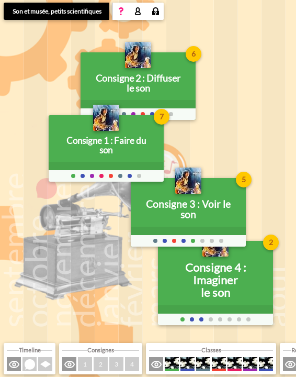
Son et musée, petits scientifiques (57, 11)
